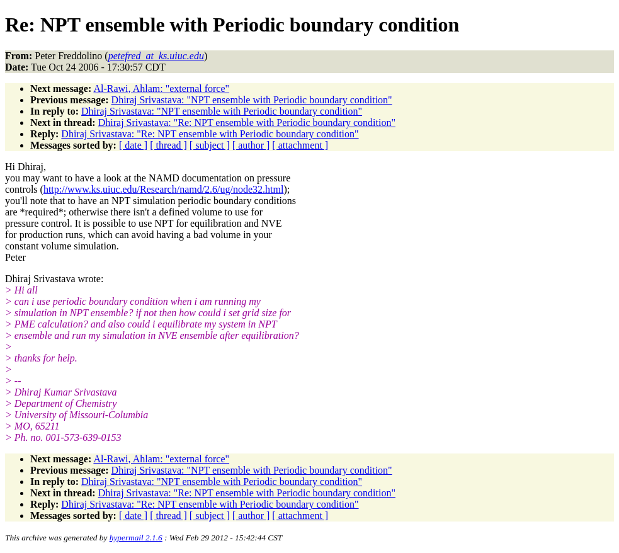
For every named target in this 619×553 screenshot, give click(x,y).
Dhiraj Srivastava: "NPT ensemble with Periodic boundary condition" (251, 99)
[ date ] (133, 145)
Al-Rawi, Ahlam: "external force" (161, 88)
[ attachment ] (300, 145)
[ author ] (251, 145)
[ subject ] (210, 145)
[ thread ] (168, 145)
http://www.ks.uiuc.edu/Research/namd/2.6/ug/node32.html (163, 189)
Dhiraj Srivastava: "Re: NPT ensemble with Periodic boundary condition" (246, 122)
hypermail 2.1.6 (136, 537)
